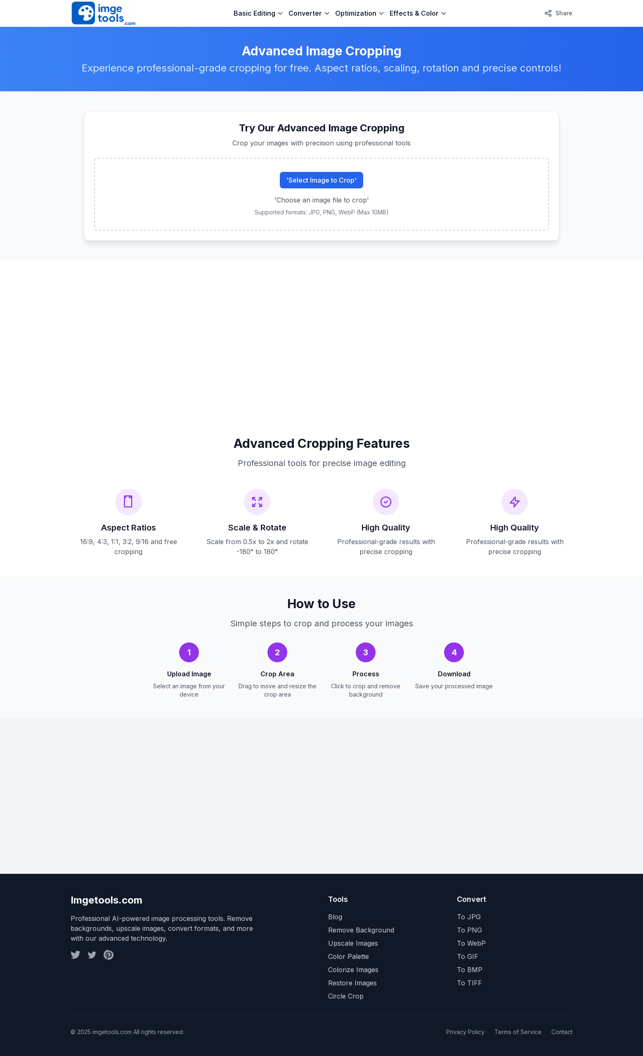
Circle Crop (346, 996)
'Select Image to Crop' (321, 180)
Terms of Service (517, 1031)
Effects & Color (418, 13)
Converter (309, 13)
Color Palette (348, 956)
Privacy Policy (465, 1031)
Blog (335, 917)
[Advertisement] (318, 338)
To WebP (471, 943)
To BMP (469, 970)
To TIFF (469, 983)
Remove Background (361, 930)
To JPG (469, 917)
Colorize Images (353, 970)
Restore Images (352, 983)
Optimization (360, 13)
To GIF (467, 956)
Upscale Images (353, 943)
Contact (561, 1031)
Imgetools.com (106, 900)
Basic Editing (259, 13)
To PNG (469, 930)
